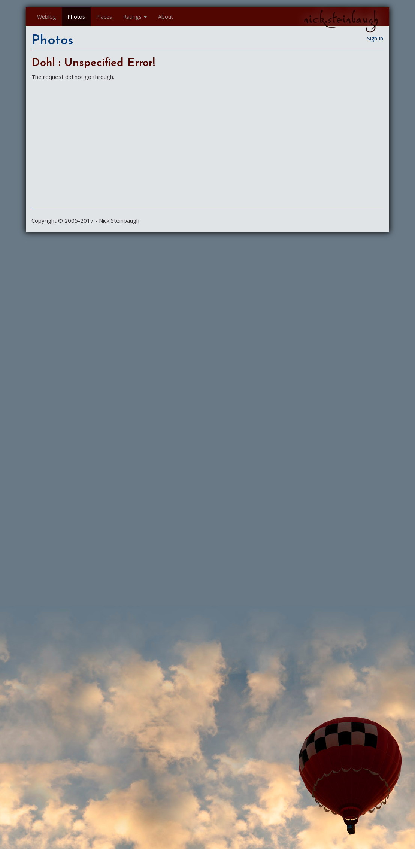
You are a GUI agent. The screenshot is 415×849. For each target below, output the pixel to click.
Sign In (375, 38)
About (165, 16)
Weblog (46, 16)
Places (104, 16)
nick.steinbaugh (341, 19)
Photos (76, 16)
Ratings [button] (135, 16)
